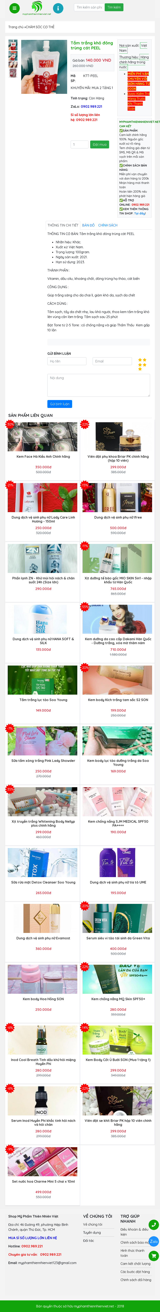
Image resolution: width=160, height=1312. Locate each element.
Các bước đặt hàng (135, 1272)
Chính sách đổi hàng (136, 1280)
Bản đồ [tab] (88, 225)
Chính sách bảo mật (136, 1242)
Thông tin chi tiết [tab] (63, 225)
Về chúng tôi (92, 1224)
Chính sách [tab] (107, 225)
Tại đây (139, 213)
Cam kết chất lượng (135, 1264)
